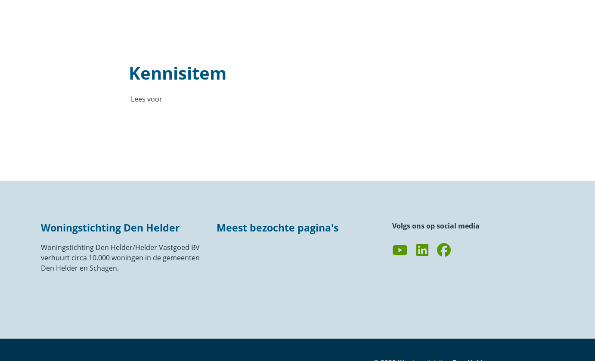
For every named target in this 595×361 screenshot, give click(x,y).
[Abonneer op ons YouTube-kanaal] (400, 250)
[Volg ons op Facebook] (444, 250)
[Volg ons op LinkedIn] (422, 250)
